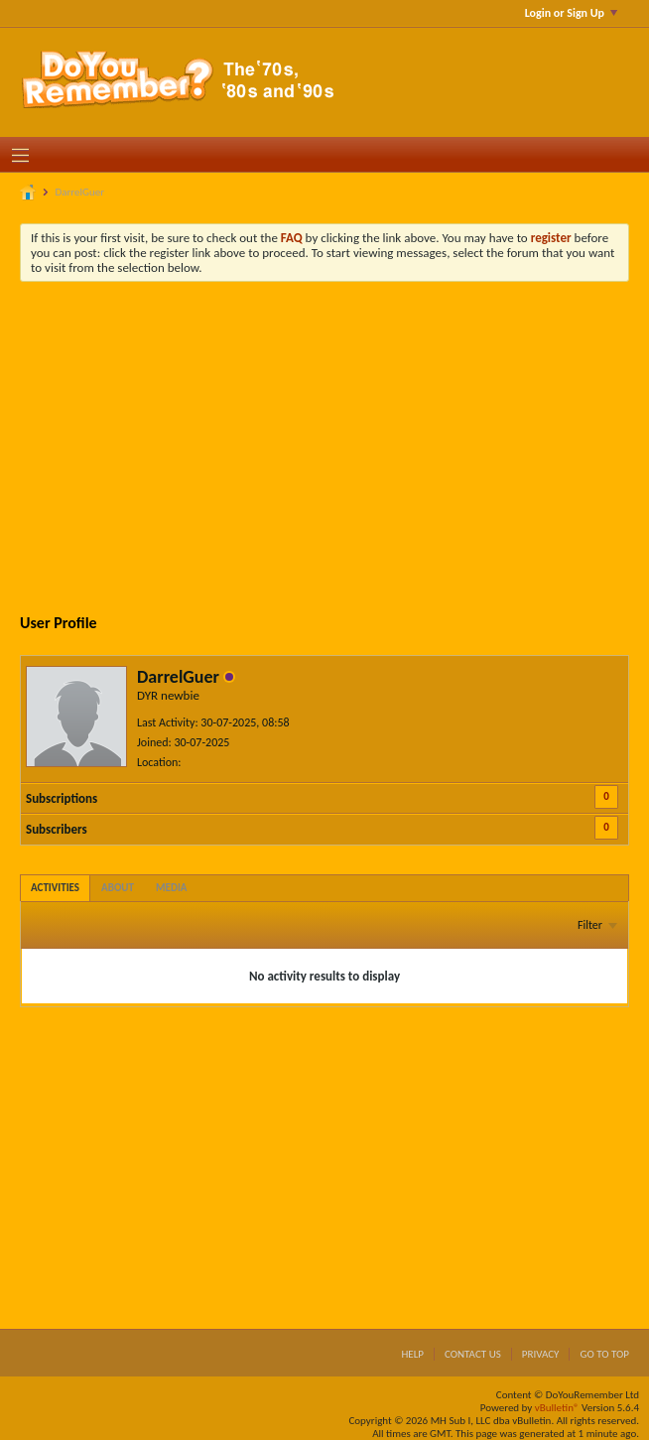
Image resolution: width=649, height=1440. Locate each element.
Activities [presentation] (55, 887)
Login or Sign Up (571, 13)
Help (412, 1354)
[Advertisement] (339, 446)
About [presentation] (117, 887)
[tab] (55, 887)
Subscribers (56, 829)
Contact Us (473, 1354)
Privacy (541, 1354)
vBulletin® (557, 1407)
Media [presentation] (172, 887)
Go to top (604, 1354)
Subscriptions (61, 798)
